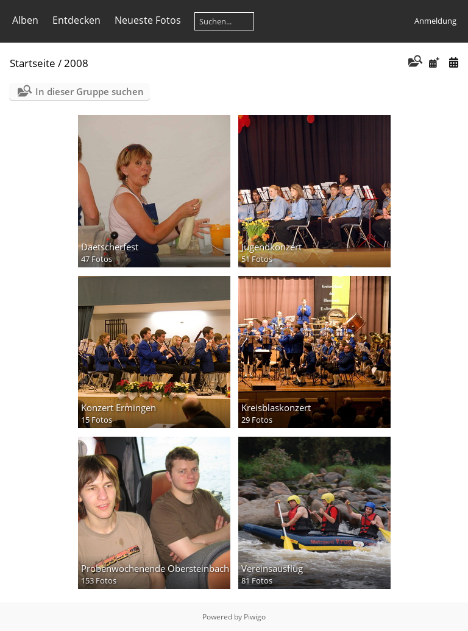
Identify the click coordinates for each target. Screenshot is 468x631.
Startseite (32, 63)
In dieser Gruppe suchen (89, 91)
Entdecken (76, 20)
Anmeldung (435, 20)
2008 (76, 63)
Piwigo (255, 617)
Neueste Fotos (148, 20)
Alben (25, 20)
